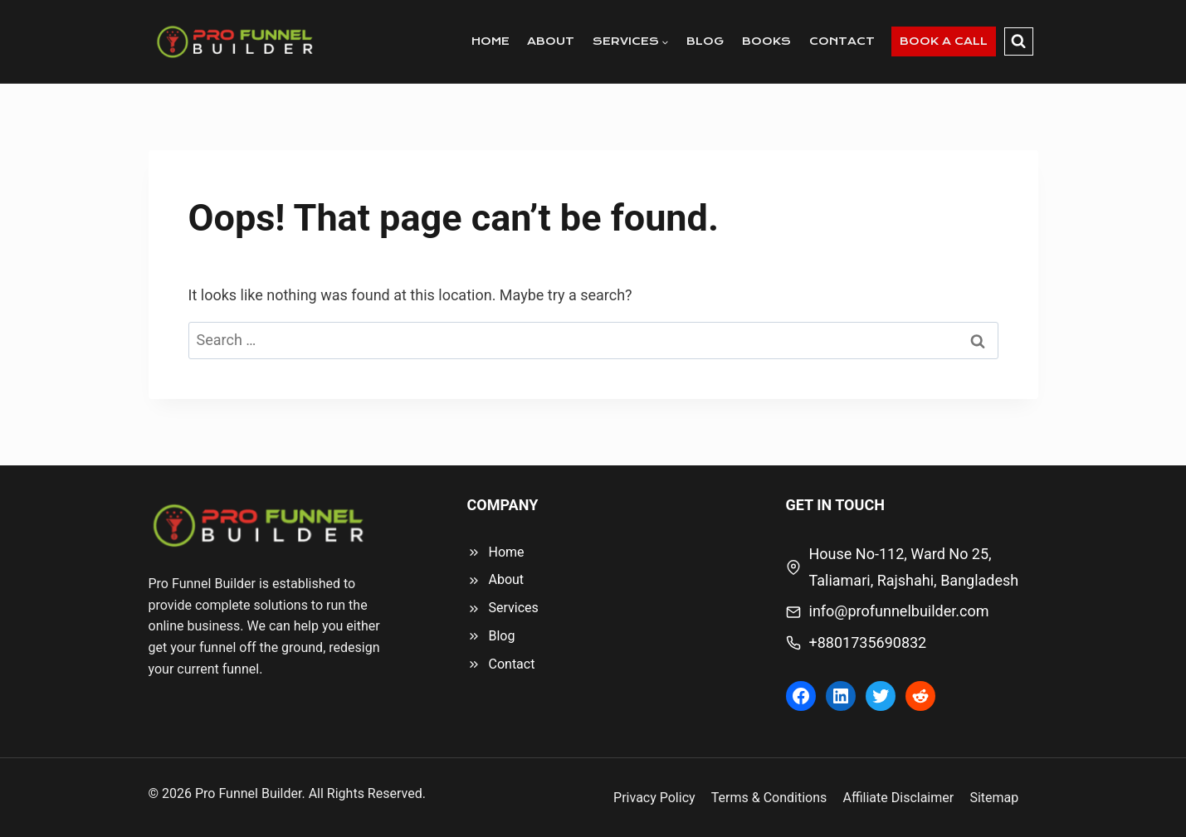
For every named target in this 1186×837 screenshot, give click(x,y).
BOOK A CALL (944, 41)
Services (514, 608)
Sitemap (993, 797)
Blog (502, 636)
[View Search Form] (1018, 41)
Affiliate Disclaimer (898, 797)
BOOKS (766, 41)
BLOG (705, 41)
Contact (512, 664)
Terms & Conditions (769, 797)
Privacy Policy (654, 797)
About (507, 579)
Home (507, 552)
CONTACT (842, 41)
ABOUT (550, 41)
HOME (490, 41)
